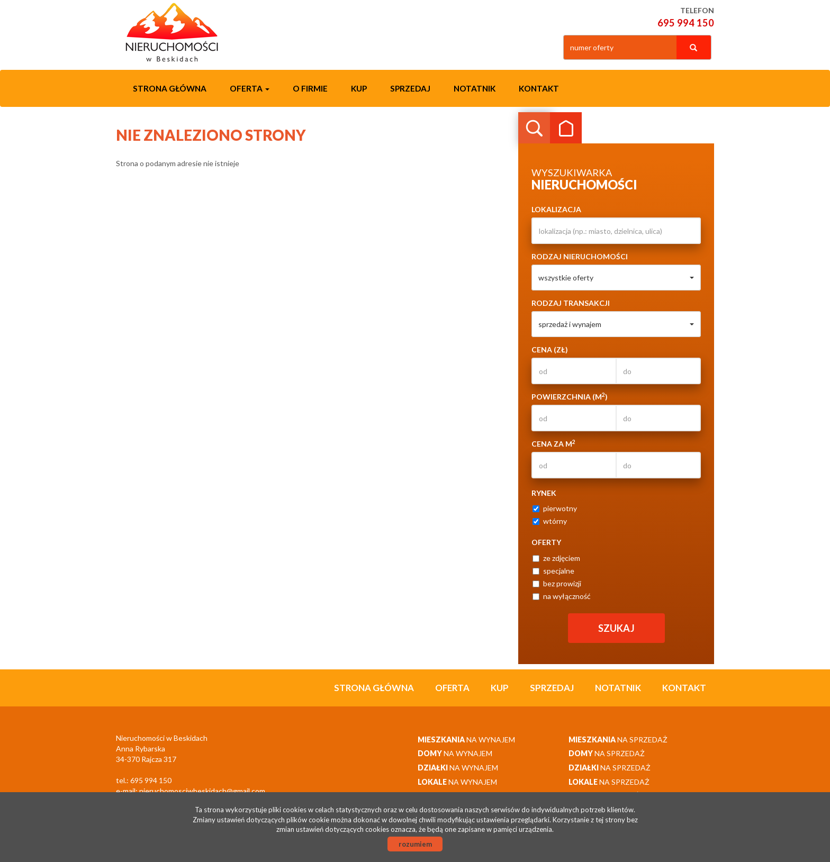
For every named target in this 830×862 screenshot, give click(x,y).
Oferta (452, 687)
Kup (359, 88)
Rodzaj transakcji (570, 302)
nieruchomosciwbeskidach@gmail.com (202, 790)
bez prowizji (557, 583)
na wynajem (466, 739)
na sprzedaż (618, 739)
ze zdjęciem (556, 558)
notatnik (474, 88)
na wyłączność (562, 596)
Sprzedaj (410, 88)
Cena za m (553, 443)
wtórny (550, 520)
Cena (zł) (549, 349)
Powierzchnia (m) (569, 396)
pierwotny (555, 508)
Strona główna (169, 88)
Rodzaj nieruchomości (579, 256)
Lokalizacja (556, 209)
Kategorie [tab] (566, 128)
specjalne (553, 570)
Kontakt (539, 88)
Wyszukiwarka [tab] (534, 128)
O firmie (310, 88)
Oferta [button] (249, 88)
